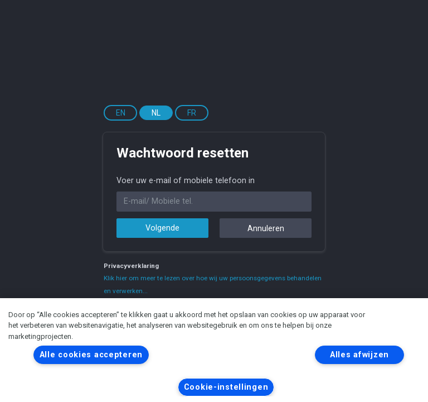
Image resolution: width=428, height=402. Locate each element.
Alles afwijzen (359, 355)
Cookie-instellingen (226, 387)
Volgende (162, 228)
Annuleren (265, 228)
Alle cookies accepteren (91, 355)
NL (156, 112)
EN (120, 112)
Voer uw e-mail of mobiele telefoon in (185, 180)
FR (191, 112)
